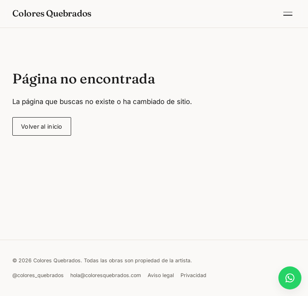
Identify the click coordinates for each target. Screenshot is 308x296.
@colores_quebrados (38, 275)
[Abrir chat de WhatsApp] (289, 277)
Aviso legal (161, 275)
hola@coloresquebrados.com (105, 275)
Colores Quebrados (51, 13)
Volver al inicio (42, 126)
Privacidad (193, 275)
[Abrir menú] (288, 14)
